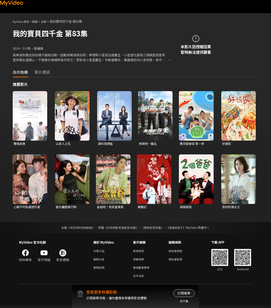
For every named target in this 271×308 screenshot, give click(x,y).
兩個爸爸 (186, 207)
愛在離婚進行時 (67, 207)
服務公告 (99, 261)
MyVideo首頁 (22, 21)
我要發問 (139, 261)
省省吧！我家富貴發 (111, 207)
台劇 (48, 21)
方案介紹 (99, 252)
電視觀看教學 (142, 269)
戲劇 (38, 21)
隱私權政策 (179, 261)
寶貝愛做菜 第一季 (193, 143)
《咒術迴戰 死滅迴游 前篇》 (120, 228)
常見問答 (139, 252)
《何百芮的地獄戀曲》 (78, 228)
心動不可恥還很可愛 (28, 207)
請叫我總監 (106, 143)
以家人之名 (64, 143)
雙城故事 (20, 143)
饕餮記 (142, 207)
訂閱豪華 (184, 293)
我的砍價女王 (231, 207)
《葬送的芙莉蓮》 (154, 228)
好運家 (227, 143)
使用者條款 (179, 252)
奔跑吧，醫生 (148, 143)
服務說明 (99, 269)
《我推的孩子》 (179, 228)
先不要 (184, 301)
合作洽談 (139, 278)
